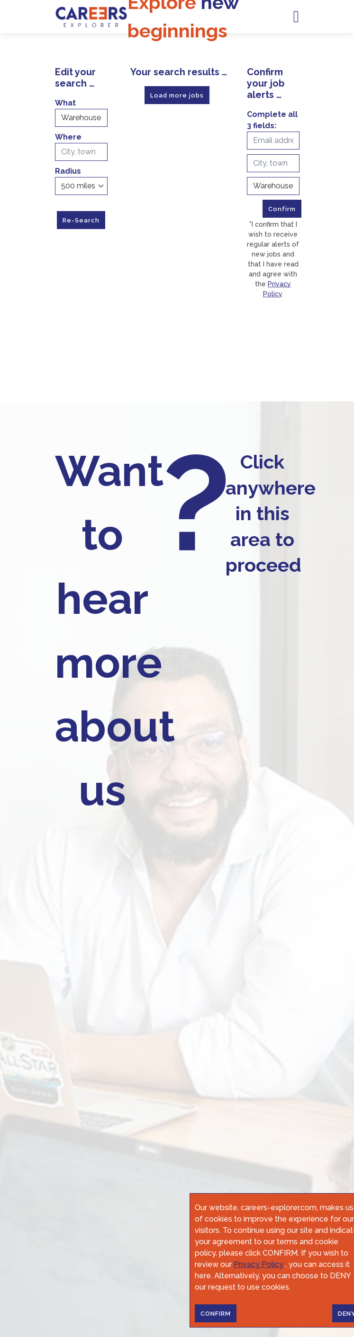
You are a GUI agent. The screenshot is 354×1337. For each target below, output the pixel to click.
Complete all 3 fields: (272, 120)
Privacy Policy (258, 1264)
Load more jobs (177, 95)
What (65, 102)
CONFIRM (215, 1313)
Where (68, 137)
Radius (68, 171)
